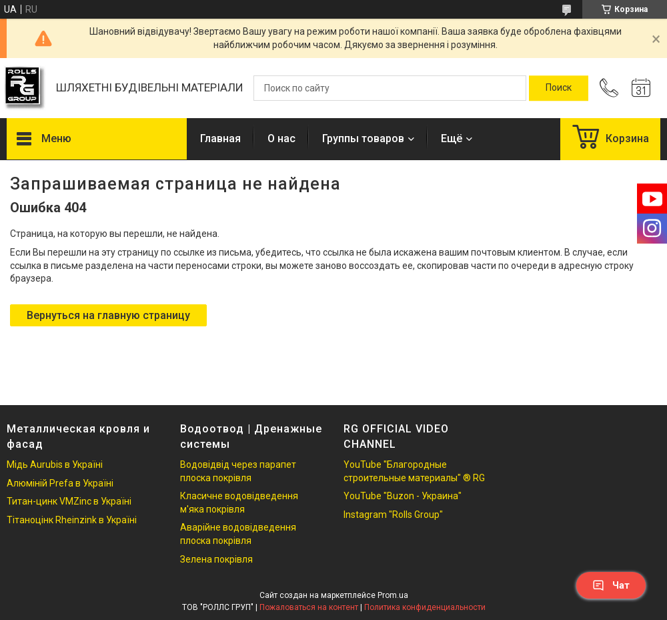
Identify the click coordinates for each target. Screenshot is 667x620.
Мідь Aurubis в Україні (55, 464)
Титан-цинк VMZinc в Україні (69, 501)
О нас (281, 138)
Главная (220, 138)
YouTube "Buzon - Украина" (403, 496)
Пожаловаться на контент (308, 607)
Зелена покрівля (216, 559)
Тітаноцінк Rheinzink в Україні (72, 520)
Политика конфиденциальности (425, 607)
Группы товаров (363, 138)
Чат (611, 585)
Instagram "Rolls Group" (393, 514)
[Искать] (558, 88)
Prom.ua (393, 595)
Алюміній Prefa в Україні (60, 483)
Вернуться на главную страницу (108, 315)
